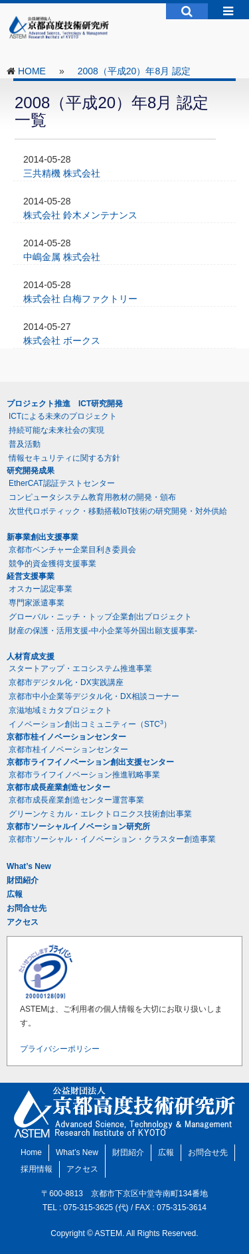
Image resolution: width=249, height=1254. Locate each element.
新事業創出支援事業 (42, 537)
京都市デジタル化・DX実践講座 (66, 682)
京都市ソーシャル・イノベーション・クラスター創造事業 (112, 839)
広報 (15, 894)
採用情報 (36, 1169)
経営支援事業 (30, 576)
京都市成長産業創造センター (58, 787)
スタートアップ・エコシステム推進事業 (80, 668)
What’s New (29, 866)
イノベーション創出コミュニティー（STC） (90, 724)
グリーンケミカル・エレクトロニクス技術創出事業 (100, 814)
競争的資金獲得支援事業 (52, 563)
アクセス (23, 922)
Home (31, 1152)
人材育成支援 (30, 656)
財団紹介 (23, 880)
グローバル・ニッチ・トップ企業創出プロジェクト (100, 616)
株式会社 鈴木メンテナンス (80, 215)
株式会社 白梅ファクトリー (80, 298)
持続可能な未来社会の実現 (56, 430)
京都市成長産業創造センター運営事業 (76, 800)
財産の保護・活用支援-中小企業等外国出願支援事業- (103, 630)
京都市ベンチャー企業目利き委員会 (72, 549)
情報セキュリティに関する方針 (64, 458)
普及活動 (25, 444)
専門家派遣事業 (36, 602)
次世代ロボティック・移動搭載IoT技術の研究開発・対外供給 (118, 511)
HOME (32, 71)
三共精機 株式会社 (61, 173)
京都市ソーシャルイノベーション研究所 (78, 826)
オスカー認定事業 (40, 588)
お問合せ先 (26, 908)
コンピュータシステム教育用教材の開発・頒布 (92, 497)
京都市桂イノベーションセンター (66, 737)
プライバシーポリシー (60, 1049)
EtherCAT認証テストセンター (62, 483)
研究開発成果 (30, 470)
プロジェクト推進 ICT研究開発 (65, 403)
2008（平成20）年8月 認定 (134, 71)
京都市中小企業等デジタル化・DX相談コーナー (94, 696)
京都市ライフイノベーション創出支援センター (90, 762)
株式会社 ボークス (61, 340)
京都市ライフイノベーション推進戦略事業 (84, 774)
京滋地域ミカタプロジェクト (60, 710)
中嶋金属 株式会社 (61, 257)
